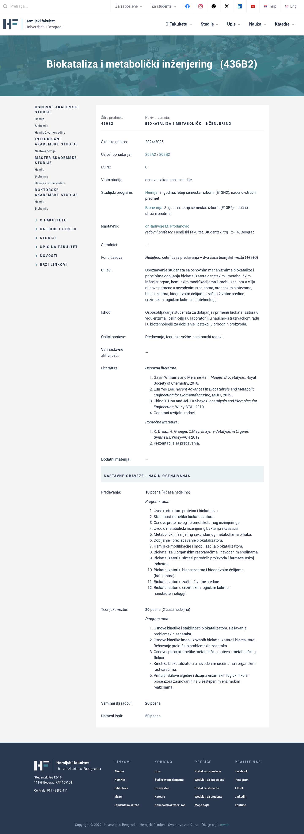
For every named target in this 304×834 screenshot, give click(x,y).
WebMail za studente (208, 796)
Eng (291, 6)
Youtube (240, 805)
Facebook (241, 771)
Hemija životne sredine (50, 132)
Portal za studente (207, 788)
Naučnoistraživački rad (170, 805)
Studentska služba (126, 805)
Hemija (39, 119)
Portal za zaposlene (208, 771)
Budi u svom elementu (169, 779)
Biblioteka (121, 788)
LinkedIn (240, 796)
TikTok (239, 788)
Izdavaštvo (162, 788)
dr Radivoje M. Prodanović (167, 226)
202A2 (150, 154)
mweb (224, 825)
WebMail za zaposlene (209, 779)
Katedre (160, 796)
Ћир (270, 6)
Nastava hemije (45, 151)
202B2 (164, 154)
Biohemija (41, 125)
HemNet (119, 779)
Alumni (119, 771)
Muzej (118, 796)
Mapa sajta (202, 805)
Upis (158, 771)
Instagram (241, 779)
